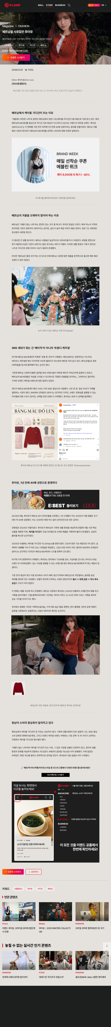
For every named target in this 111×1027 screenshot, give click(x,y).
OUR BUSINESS (11, 1009)
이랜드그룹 (13, 5)
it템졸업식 (8, 45)
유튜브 (96, 1008)
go (95, 1001)
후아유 (21, 45)
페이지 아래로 (107, 945)
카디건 (32, 45)
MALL (41, 5)
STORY (49, 5)
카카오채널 (104, 1009)
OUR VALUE (9, 1000)
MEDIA (26, 1013)
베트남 (43, 45)
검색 (69, 5)
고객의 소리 (39, 1000)
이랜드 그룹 (13, 994)
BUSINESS (60, 5)
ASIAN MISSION (11, 1013)
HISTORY (8, 1004)
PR (24, 1000)
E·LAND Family (77, 1001)
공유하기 (33, 871)
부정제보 (38, 1004)
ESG (25, 1009)
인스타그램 (82, 1009)
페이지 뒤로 (107, 952)
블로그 (89, 1009)
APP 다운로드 (94, 5)
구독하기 (86, 1013)
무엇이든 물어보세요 (42, 1009)
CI (5, 1017)
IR (24, 1004)
